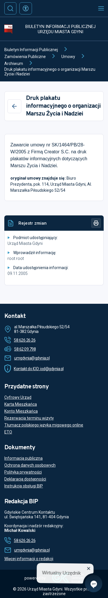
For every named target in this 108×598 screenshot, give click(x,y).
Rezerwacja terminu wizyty (29, 418)
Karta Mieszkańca (20, 404)
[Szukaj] (10, 8)
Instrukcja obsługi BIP (23, 486)
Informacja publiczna (23, 458)
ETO (8, 432)
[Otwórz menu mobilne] (101, 8)
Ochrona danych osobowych (30, 465)
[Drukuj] (96, 223)
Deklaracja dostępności (25, 479)
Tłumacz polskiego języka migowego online (43, 425)
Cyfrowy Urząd (17, 397)
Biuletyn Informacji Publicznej (31, 49)
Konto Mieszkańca (21, 411)
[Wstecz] (14, 106)
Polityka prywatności (23, 472)
